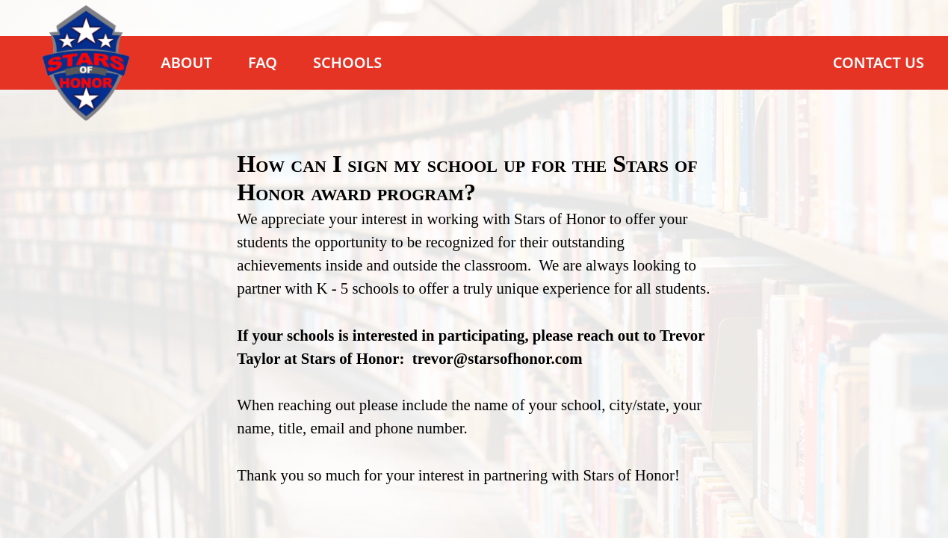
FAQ (262, 62)
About (186, 62)
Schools (347, 62)
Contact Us (878, 62)
